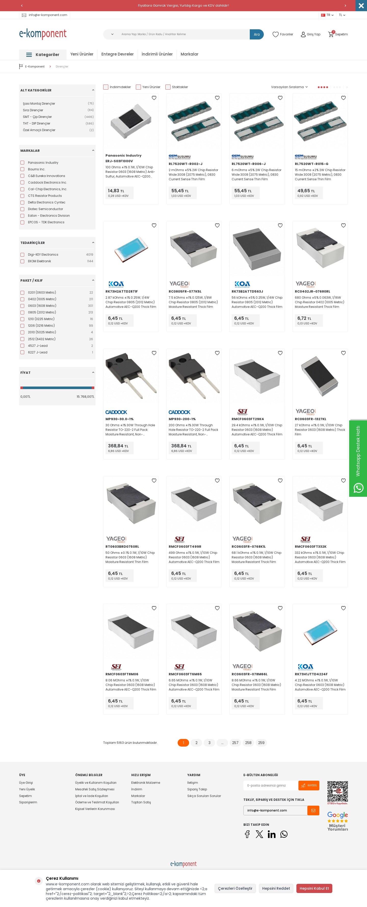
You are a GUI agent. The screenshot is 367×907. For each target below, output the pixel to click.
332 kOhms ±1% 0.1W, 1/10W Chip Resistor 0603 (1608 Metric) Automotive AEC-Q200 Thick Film (320, 557)
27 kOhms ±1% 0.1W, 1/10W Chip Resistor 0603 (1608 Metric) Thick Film (320, 429)
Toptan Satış (141, 802)
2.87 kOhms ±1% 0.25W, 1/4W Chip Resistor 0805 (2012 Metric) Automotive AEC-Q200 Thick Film (131, 302)
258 (248, 742)
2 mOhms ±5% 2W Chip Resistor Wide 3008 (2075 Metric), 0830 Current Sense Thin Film (193, 174)
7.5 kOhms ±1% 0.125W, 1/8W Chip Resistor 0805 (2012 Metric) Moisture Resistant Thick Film (193, 302)
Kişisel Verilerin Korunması (95, 809)
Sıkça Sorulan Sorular (204, 796)
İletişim (192, 783)
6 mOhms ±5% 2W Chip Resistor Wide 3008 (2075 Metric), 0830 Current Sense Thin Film (256, 174)
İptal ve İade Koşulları (91, 796)
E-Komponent (32, 66)
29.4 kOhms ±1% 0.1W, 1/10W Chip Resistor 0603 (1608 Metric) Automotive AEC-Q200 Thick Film (257, 429)
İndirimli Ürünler (157, 54)
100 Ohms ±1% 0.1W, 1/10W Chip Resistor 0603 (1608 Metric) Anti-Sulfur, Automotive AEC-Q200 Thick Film (130, 172)
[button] (21, 5)
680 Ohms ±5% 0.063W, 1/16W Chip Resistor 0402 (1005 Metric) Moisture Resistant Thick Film (319, 302)
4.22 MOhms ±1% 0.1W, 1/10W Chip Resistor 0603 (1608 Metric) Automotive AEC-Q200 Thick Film (320, 685)
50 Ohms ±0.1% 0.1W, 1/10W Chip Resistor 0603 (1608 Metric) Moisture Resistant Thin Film (130, 557)
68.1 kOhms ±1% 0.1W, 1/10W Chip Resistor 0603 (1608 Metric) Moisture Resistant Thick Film (256, 557)
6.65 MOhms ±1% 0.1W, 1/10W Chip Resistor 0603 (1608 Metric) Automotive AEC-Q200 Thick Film (194, 685)
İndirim (136, 789)
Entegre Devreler (117, 54)
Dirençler (62, 66)
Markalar (190, 54)
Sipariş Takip (197, 789)
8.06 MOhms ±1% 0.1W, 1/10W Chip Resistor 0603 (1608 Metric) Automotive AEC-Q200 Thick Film (131, 685)
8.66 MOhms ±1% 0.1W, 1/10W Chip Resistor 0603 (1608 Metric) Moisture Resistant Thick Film (256, 685)
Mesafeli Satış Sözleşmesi (94, 789)
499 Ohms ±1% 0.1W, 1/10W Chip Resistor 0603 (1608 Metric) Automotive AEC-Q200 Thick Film (194, 557)
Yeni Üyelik (27, 789)
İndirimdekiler (117, 87)
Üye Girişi (26, 783)
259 (261, 742)
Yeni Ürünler (82, 54)
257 (235, 742)
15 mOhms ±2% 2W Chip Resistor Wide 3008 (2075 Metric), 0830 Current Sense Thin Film (320, 174)
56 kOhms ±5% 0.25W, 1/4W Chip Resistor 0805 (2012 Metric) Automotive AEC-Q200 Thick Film (257, 302)
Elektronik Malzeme (145, 783)
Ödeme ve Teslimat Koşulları (97, 802)
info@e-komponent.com (44, 15)
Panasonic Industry (123, 155)
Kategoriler (42, 54)
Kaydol (309, 786)
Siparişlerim (28, 802)
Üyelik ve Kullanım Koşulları (95, 783)
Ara (257, 34)
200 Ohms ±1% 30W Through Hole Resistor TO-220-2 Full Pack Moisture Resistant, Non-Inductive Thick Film (193, 430)
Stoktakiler (176, 87)
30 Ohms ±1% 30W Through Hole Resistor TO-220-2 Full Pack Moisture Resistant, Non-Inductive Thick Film (130, 430)
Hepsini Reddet (276, 888)
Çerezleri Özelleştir (235, 888)
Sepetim (25, 796)
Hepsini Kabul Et (314, 888)
